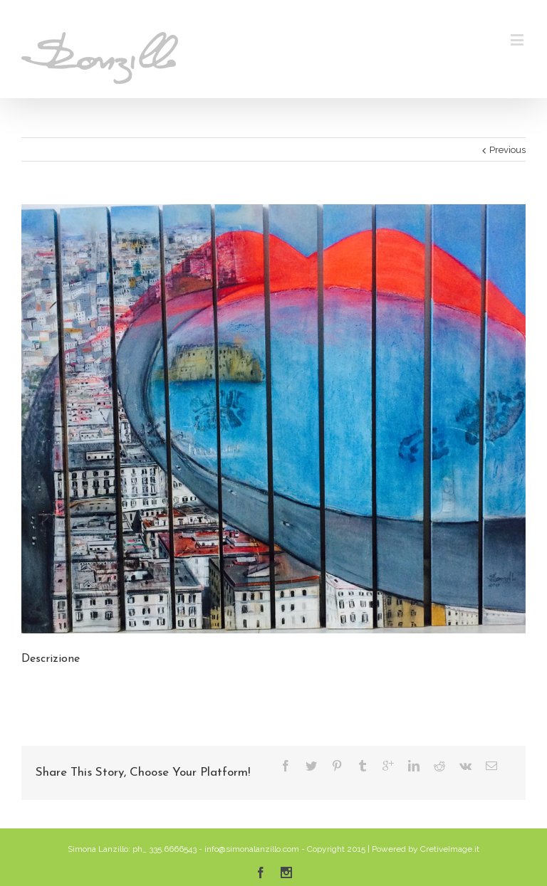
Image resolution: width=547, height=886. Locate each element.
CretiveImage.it (449, 849)
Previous (507, 149)
